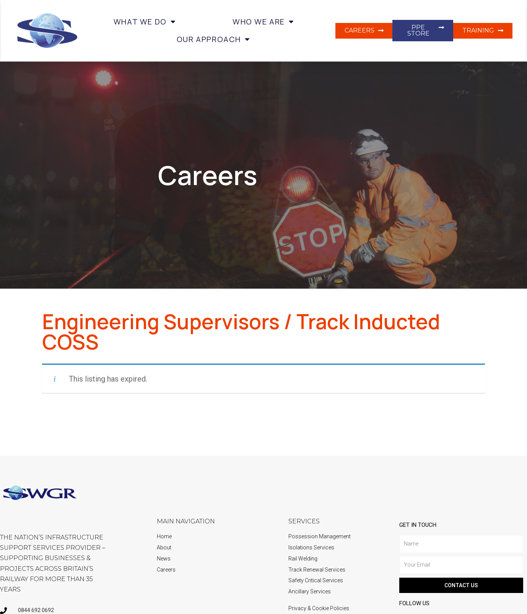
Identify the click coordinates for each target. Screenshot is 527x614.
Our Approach (213, 39)
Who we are (263, 21)
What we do (145, 21)
